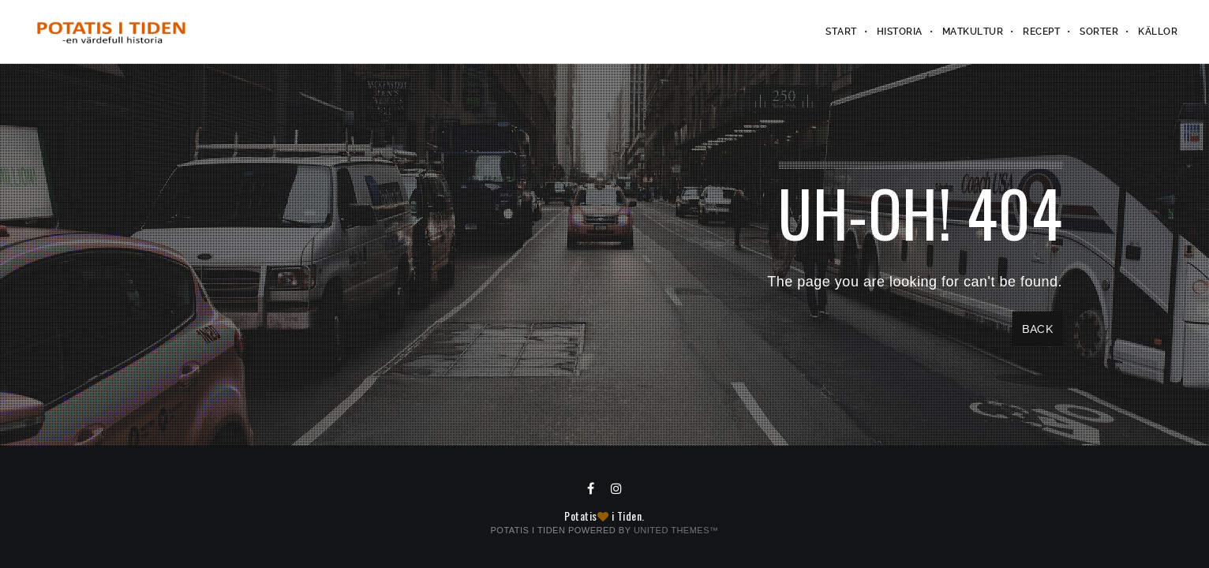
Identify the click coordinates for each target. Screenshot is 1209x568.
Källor (1157, 31)
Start (841, 31)
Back (1037, 329)
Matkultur (973, 31)
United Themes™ (676, 530)
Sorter (1099, 31)
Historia (900, 31)
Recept (1041, 31)
